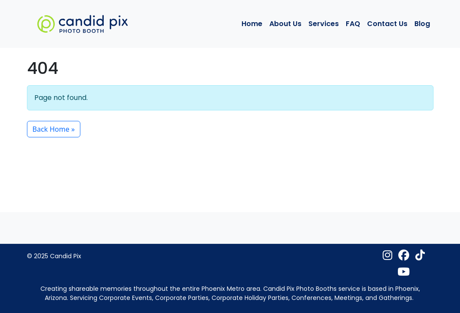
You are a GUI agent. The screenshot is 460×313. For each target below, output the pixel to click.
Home (252, 24)
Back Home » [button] (54, 129)
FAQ (353, 24)
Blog (422, 24)
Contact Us (387, 24)
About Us (285, 24)
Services (323, 24)
